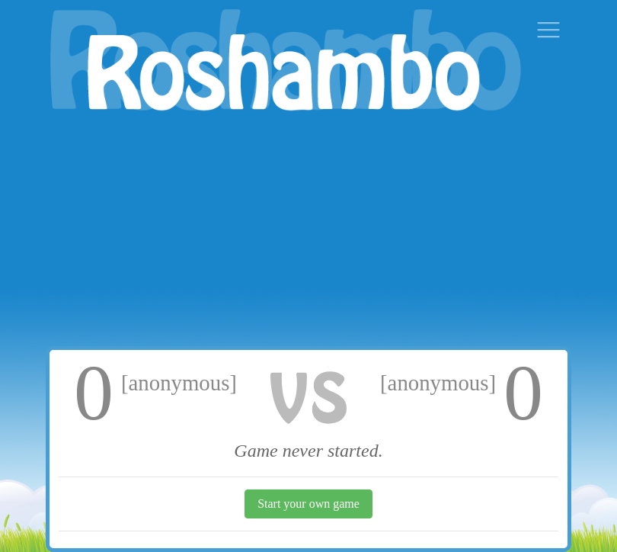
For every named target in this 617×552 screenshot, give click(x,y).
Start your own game (308, 503)
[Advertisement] (308, 232)
